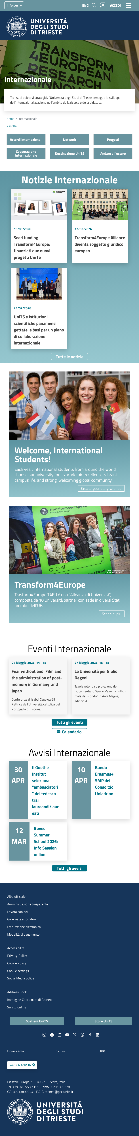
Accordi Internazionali (26, 139)
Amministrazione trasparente (27, 904)
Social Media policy (20, 978)
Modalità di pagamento (23, 934)
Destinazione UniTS (69, 153)
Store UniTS (103, 1021)
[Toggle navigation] (128, 5)
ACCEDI (115, 5)
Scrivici (61, 1051)
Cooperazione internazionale (26, 153)
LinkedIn (59, 1034)
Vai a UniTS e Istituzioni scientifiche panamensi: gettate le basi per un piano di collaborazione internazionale (39, 308)
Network (69, 139)
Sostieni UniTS (37, 1021)
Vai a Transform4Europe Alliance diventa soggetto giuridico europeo (100, 226)
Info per (13, 5)
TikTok (90, 1034)
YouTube (67, 1034)
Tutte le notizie (69, 356)
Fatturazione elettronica (24, 926)
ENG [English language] (85, 5)
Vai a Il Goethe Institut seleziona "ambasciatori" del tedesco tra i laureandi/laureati (38, 790)
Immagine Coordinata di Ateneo (29, 999)
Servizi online (16, 1007)
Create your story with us (101, 488)
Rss (97, 1034)
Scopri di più (111, 614)
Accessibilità (15, 948)
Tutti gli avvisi (70, 868)
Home (10, 118)
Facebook (52, 1034)
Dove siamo (15, 1051)
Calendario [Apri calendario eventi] (72, 731)
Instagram (44, 1034)
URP (102, 1051)
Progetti (113, 139)
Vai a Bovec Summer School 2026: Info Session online (38, 841)
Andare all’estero (113, 153)
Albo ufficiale (16, 896)
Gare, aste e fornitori (21, 919)
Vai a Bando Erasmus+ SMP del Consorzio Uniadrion (101, 790)
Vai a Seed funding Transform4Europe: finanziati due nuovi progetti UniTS (39, 226)
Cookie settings (18, 970)
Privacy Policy (17, 955)
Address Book (17, 992)
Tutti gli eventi (69, 722)
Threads (82, 1034)
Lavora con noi (17, 911)
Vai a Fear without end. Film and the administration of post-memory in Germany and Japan (38, 686)
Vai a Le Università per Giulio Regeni (101, 686)
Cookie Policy (16, 963)
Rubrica (102, 5)
